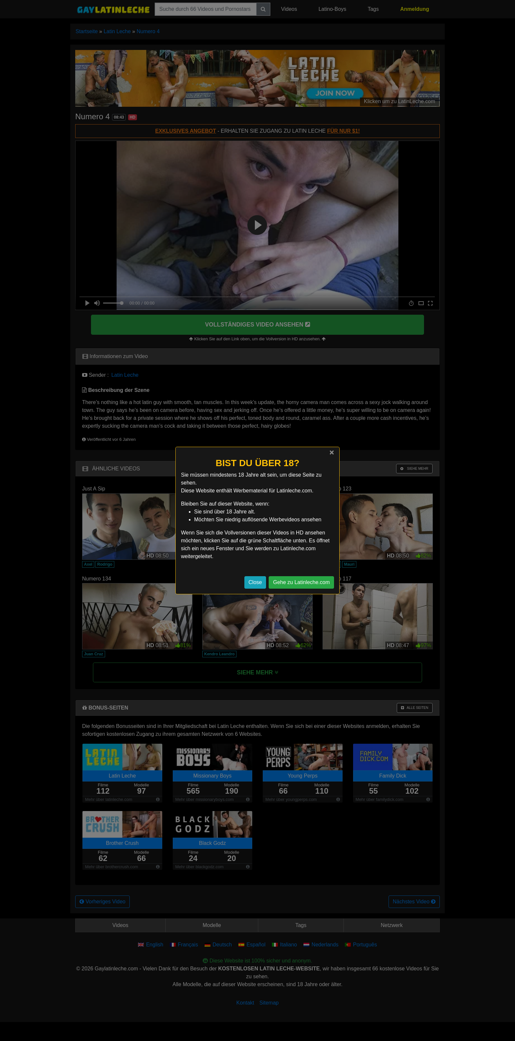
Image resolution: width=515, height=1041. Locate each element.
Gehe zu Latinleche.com (301, 582)
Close (255, 582)
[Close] (331, 452)
